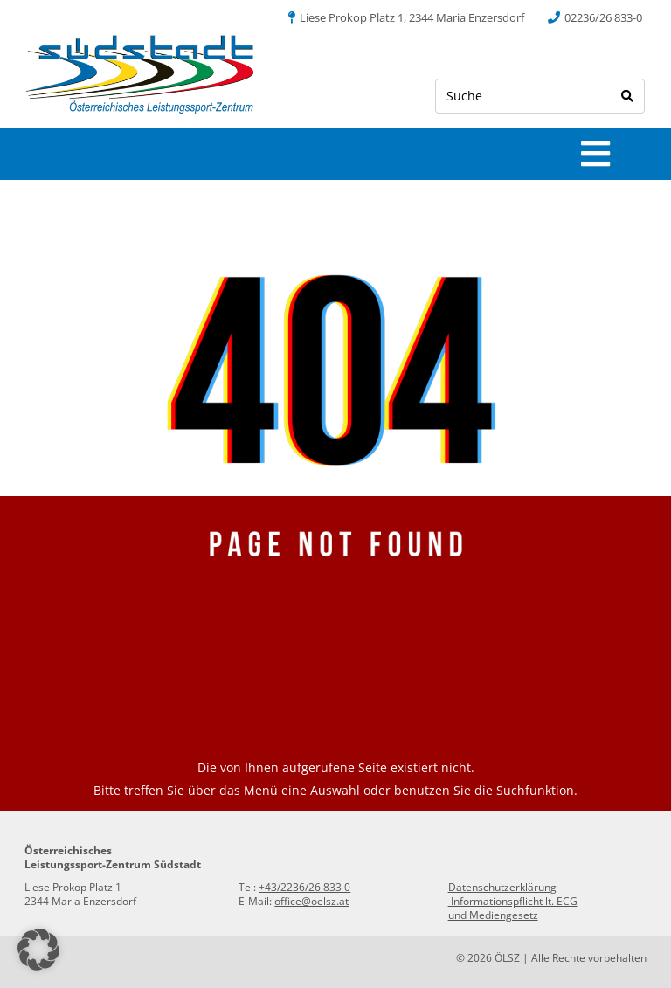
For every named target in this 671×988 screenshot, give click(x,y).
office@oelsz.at (311, 901)
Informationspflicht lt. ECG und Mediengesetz (513, 908)
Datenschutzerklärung (502, 887)
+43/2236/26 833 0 (304, 887)
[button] (38, 949)
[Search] (627, 96)
